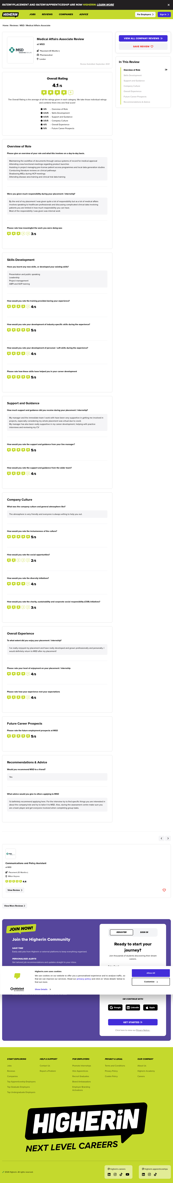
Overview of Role (146, 70)
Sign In (164, 14)
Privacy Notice (143, 1030)
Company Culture (132, 85)
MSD (42, 44)
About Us (141, 1065)
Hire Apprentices (80, 1070)
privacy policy (84, 1167)
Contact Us (45, 1065)
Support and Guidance (134, 80)
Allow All (151, 1161)
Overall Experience (132, 91)
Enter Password (116, 982)
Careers (141, 1076)
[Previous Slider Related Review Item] (161, 838)
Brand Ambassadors (81, 1081)
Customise (151, 1170)
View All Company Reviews (143, 38)
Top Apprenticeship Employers (21, 1081)
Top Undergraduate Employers (21, 1092)
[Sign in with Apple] (150, 1007)
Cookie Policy (111, 1076)
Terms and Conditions (115, 1065)
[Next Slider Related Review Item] (168, 838)
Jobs (9, 1065)
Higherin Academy (146, 1070)
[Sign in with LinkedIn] (133, 1007)
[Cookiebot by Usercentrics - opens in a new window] (17, 1178)
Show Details (41, 1178)
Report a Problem (48, 1070)
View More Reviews (14, 905)
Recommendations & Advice (137, 101)
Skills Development (133, 75)
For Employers (145, 14)
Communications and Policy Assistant (25, 863)
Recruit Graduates (80, 1076)
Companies (12, 1076)
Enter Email (114, 966)
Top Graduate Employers (18, 1086)
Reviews (11, 1070)
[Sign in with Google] (115, 1007)
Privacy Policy (111, 1070)
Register (121, 932)
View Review (15, 890)
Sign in (144, 932)
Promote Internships (81, 1065)
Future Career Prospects (135, 96)
